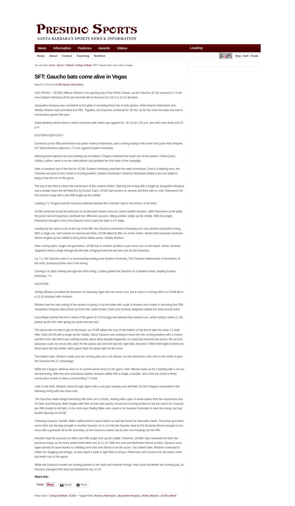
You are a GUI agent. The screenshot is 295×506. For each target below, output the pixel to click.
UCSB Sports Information (69, 84)
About (53, 56)
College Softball (58, 495)
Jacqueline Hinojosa (128, 495)
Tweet (40, 484)
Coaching (83, 56)
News (42, 48)
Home (40, 56)
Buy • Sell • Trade (247, 56)
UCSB (71, 495)
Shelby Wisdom (150, 495)
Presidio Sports (147, 32)
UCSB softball (168, 495)
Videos (122, 48)
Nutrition (99, 56)
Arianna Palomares (105, 495)
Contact (67, 56)
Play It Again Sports (225, 56)
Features (84, 48)
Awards (104, 48)
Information (62, 48)
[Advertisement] (118, 10)
